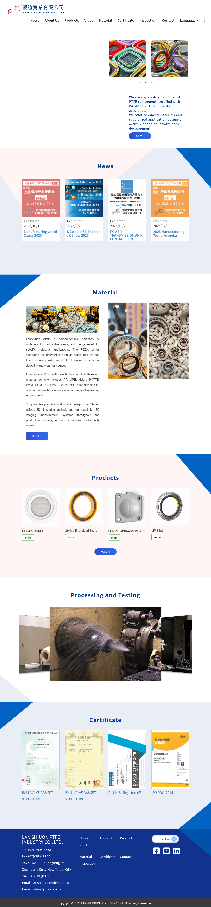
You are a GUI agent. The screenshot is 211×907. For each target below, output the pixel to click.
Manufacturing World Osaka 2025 (40, 236)
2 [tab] (146, 82)
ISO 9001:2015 (162, 792)
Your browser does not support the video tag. (61, 61)
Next (193, 59)
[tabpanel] (126, 59)
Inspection (148, 20)
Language (189, 20)
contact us (166, 839)
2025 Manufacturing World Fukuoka (168, 236)
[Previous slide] (25, 643)
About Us (52, 20)
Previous (104, 59)
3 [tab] (151, 82)
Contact (168, 20)
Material (105, 20)
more (28, 541)
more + (140, 136)
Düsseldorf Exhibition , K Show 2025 (84, 236)
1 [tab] (140, 82)
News (34, 20)
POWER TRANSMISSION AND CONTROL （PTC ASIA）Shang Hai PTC (126, 240)
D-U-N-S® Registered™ (124, 792)
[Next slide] (185, 643)
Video (88, 20)
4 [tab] (157, 82)
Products (72, 20)
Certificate (125, 20)
